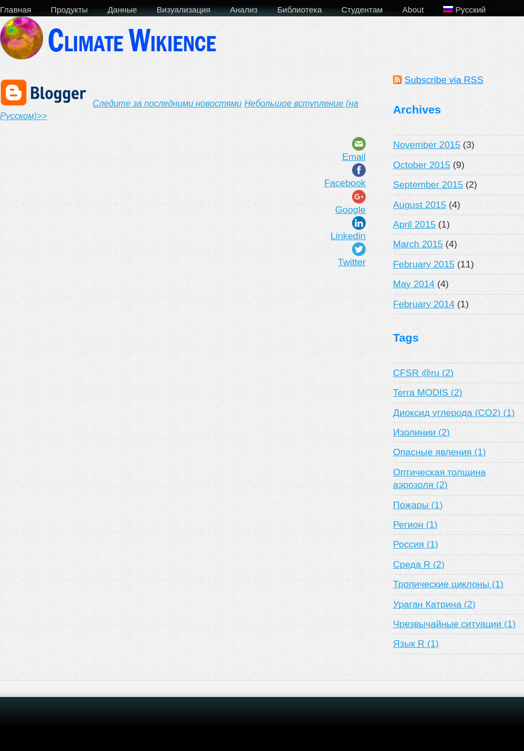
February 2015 (424, 264)
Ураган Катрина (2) (434, 604)
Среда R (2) (418, 564)
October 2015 (421, 164)
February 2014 (424, 304)
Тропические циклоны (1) (448, 584)
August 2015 (419, 204)
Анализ (244, 9)
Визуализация (183, 9)
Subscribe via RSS (443, 79)
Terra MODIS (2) (427, 392)
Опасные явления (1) (439, 451)
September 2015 (428, 184)
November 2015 (426, 144)
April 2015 (414, 224)
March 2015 (418, 244)
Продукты (69, 9)
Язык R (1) (416, 643)
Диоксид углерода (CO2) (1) (454, 412)
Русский (464, 9)
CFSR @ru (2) (423, 372)
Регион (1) (415, 524)
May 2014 (413, 283)
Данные (122, 9)
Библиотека (299, 9)
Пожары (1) (418, 504)
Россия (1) (415, 544)
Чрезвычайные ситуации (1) (454, 623)
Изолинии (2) (421, 432)
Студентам (362, 9)
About (413, 9)
